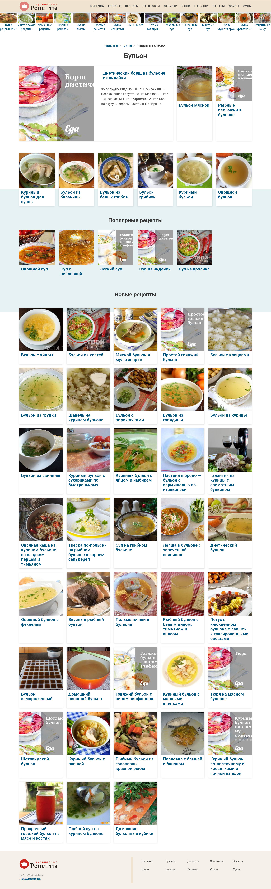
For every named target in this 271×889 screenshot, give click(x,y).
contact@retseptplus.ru (30, 879)
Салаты (219, 6)
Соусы (234, 6)
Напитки (201, 6)
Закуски (170, 6)
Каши (185, 6)
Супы (247, 6)
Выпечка (97, 6)
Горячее (114, 6)
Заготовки (151, 6)
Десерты (132, 6)
